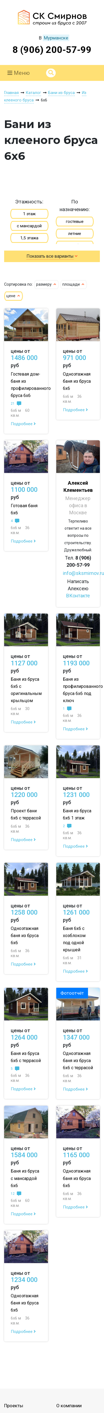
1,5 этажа (29, 238)
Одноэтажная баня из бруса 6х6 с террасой (78, 1060)
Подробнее (23, 423)
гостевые (75, 221)
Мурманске (56, 38)
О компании (69, 1405)
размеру (46, 284)
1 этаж (29, 213)
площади (73, 284)
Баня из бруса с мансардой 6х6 (25, 1178)
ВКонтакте (78, 595)
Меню (18, 73)
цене (13, 296)
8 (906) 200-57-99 (52, 49)
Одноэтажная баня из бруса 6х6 (77, 381)
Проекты (13, 1405)
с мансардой (29, 225)
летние (74, 233)
